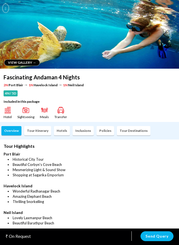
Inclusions (83, 131)
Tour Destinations (134, 131)
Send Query (156, 236)
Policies (105, 131)
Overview (11, 131)
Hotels (62, 131)
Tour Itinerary (37, 131)
